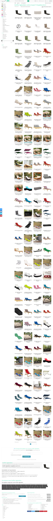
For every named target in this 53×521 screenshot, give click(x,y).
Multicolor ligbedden (20, 487)
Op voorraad (4, 47)
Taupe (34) (4, 13)
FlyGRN (4, 499)
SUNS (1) (4, 27)
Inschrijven (22, 496)
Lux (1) (4, 26)
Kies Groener (5, 501)
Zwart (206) (4, 6)
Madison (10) (4, 21)
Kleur (3, 2)
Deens (4, 517)
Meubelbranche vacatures (44, 504)
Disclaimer (30, 506)
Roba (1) (4, 28)
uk (3, 516)
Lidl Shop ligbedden (43, 487)
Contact (42, 509)
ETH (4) (4, 23)
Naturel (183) (4, 7)
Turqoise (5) (4, 16)
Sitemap (30, 507)
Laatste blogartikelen (31, 492)
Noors (4, 510)
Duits (4, 513)
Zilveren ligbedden (45, 486)
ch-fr (4, 512)
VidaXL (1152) (4, 19)
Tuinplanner (42, 507)
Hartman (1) (4, 29)
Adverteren (42, 508)
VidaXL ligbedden (4, 486)
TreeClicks (4, 498)
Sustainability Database (6, 503)
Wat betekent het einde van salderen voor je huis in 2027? (39, 497)
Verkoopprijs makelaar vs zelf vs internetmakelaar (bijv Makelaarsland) (39, 499)
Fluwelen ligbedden (14, 486)
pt (3, 514)
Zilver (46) (4, 12)
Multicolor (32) (5, 14)
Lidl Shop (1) (4, 38)
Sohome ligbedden (9, 487)
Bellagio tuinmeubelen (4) (6, 25)
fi (3, 515)
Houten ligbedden (35, 486)
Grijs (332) (4, 5)
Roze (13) (4, 15)
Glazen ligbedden (40, 486)
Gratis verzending (5, 46)
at (3, 518)
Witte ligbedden (19, 486)
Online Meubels (31, 504)
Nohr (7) (4, 22)
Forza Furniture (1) (5, 30)
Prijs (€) (3, 39)
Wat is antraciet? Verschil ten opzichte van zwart (39, 494)
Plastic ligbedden (9, 486)
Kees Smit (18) (5, 36)
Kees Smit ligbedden (29, 486)
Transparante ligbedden (26, 487)
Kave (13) (4, 20)
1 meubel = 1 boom (43, 506)
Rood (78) (4, 10)
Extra (3, 45)
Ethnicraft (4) (4, 24)
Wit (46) (4, 11)
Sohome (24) (4, 35)
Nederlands (4, 509)
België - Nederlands (5, 507)
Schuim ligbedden (24, 486)
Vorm (3, 44)
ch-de (4, 511)
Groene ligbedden (15, 487)
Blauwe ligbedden (4, 487)
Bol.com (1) (4, 37)
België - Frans (5, 508)
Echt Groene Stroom (6, 500)
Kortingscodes (43, 505)
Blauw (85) (4, 9)
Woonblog (30, 505)
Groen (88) (4, 8)
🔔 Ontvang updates (26, 456)
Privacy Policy (30, 509)
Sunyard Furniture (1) (5, 31)
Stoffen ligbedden (32, 487)
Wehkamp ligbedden (37, 487)
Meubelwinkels (30, 508)
